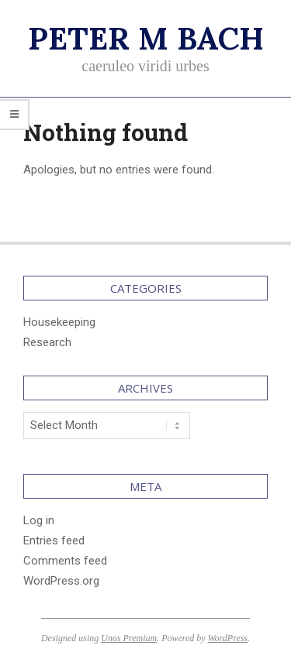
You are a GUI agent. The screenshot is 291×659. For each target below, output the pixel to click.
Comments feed (65, 561)
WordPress (228, 638)
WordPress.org (61, 581)
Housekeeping (59, 322)
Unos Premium (129, 638)
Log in (38, 520)
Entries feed (54, 540)
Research (47, 342)
